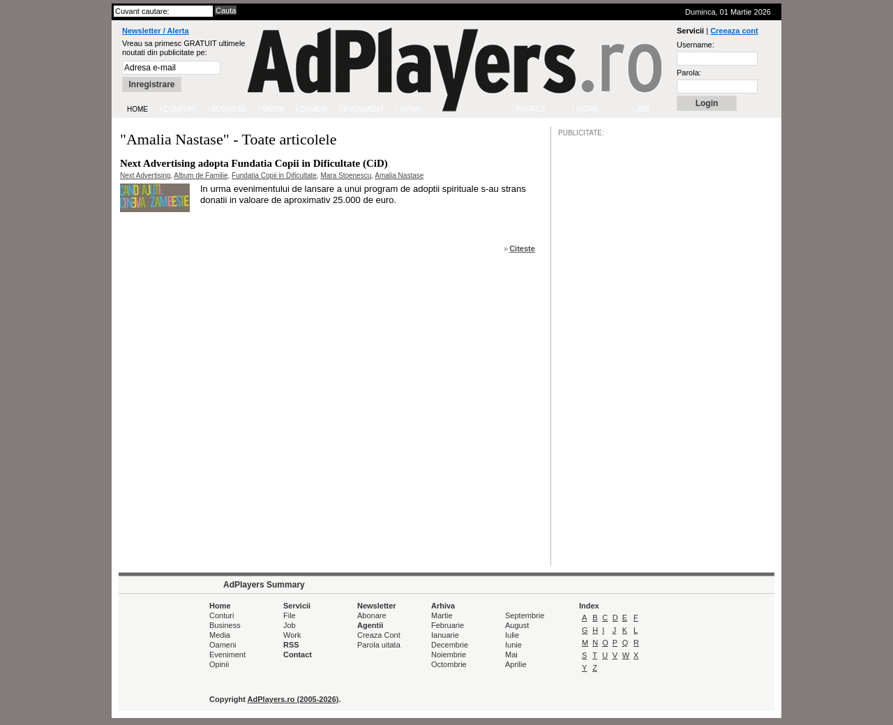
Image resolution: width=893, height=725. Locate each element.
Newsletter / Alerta (155, 31)
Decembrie (449, 645)
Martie (442, 615)
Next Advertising (145, 175)
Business (225, 625)
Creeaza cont (734, 31)
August (517, 625)
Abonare (372, 615)
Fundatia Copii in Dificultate (274, 175)
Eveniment (227, 654)
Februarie (447, 625)
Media (219, 635)
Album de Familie (200, 175)
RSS (291, 645)
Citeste (522, 248)
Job (289, 625)
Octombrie (449, 664)
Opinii (219, 664)
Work (292, 635)
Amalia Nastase (399, 175)
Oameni (223, 645)
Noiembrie (448, 654)
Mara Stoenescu (345, 175)
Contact (297, 654)
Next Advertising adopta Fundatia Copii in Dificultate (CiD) (254, 163)
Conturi (221, 615)
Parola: (689, 72)
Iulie (512, 635)
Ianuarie (445, 635)
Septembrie (524, 615)
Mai (511, 654)
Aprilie (516, 664)
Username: (695, 44)
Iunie (513, 645)
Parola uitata (378, 645)
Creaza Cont (378, 635)
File (289, 615)
